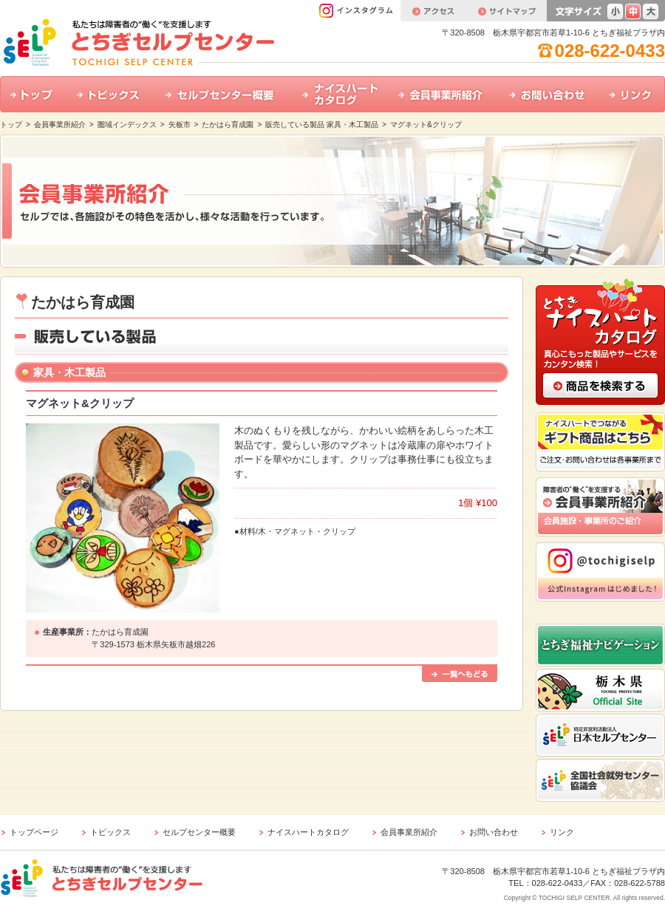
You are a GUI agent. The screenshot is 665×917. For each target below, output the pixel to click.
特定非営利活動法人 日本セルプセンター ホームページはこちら (600, 735)
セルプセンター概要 (223, 94)
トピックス (110, 94)
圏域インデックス (127, 124)
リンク (631, 94)
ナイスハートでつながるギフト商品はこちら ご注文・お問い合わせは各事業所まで (600, 441)
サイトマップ (506, 10)
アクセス (433, 10)
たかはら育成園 (227, 124)
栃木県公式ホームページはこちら (600, 690)
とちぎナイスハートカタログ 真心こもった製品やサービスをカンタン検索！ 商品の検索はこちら (600, 340)
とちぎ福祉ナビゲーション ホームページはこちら (600, 645)
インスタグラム (359, 10)
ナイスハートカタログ (340, 94)
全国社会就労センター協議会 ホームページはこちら (600, 780)
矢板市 (179, 124)
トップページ (34, 832)
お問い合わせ (548, 94)
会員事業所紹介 (443, 94)
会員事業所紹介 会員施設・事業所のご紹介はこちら (600, 506)
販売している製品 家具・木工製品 (321, 124)
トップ (33, 94)
